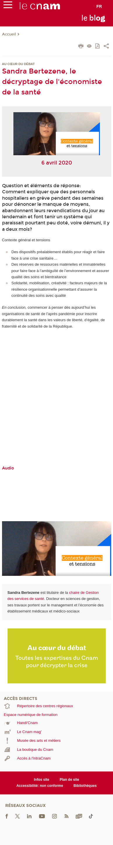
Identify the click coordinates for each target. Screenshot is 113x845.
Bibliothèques (85, 786)
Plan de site (69, 780)
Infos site (41, 780)
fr (99, 6)
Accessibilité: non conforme (39, 786)
